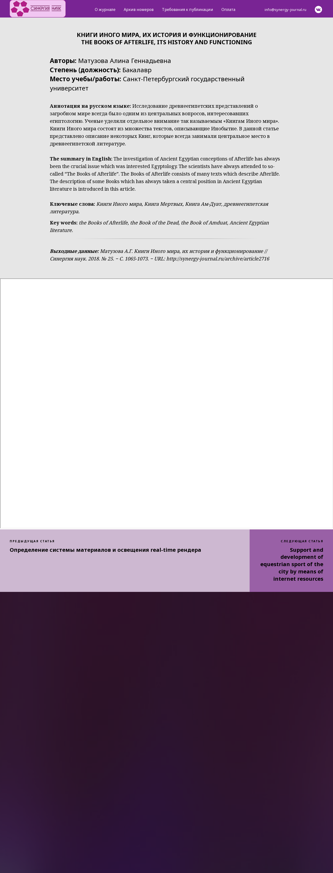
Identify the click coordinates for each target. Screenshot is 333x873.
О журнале (105, 9)
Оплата (228, 9)
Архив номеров (139, 9)
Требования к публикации (187, 9)
